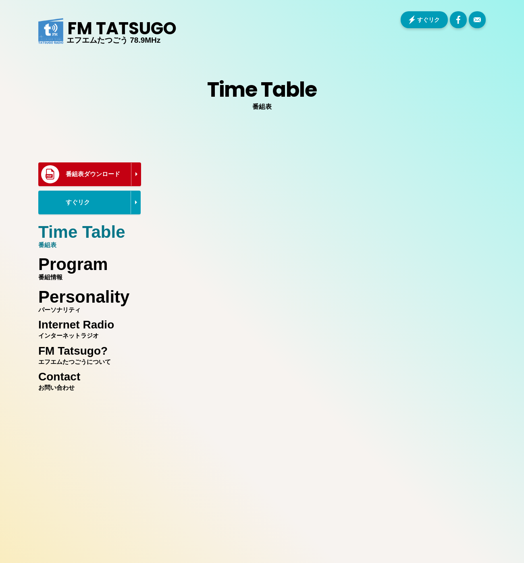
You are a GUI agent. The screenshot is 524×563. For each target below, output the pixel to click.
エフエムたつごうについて (87, 354)
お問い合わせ (87, 379)
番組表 (87, 233)
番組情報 (87, 265)
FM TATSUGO (122, 28)
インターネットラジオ (87, 327)
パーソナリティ (87, 298)
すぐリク (428, 20)
